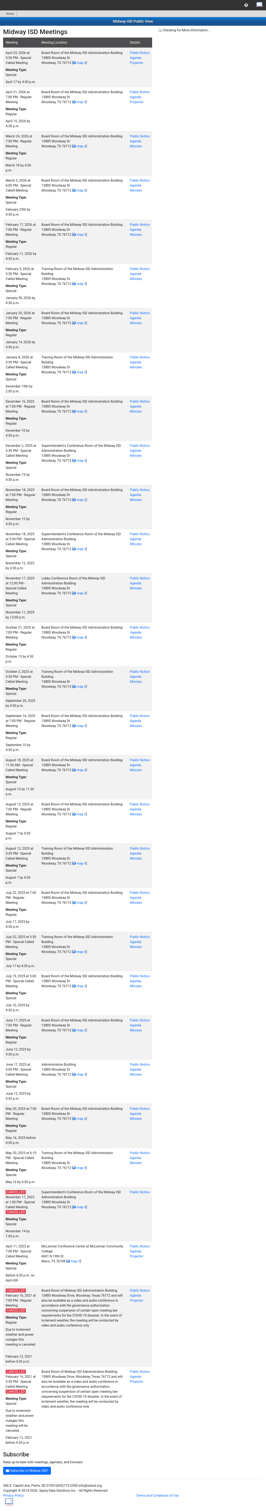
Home (8, 13)
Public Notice (140, 53)
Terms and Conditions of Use (157, 1496)
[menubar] (133, 5)
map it (79, 63)
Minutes (136, 146)
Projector (136, 63)
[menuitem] (246, 5)
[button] (246, 5)
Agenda (135, 58)
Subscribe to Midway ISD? (27, 1471)
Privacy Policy (13, 1496)
